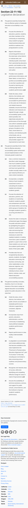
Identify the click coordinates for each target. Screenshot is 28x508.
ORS (12, 499)
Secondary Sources (6, 481)
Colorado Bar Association (10, 439)
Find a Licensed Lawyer (14, 445)
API (2, 473)
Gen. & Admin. (17, 6)
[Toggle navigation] (25, 2)
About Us (3, 471)
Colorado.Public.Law (12, 2)
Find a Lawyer (5, 466)
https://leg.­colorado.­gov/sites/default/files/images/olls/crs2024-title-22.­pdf (13, 405)
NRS (9, 494)
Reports (3, 478)
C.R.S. (5, 6)
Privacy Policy (4, 483)
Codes (9, 487)
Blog (2, 469)
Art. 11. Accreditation (8, 7)
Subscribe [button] (4, 427)
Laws (9, 496)
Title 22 (10, 6)
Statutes (10, 491)
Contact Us (4, 476)
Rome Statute (12, 504)
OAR (9, 499)
